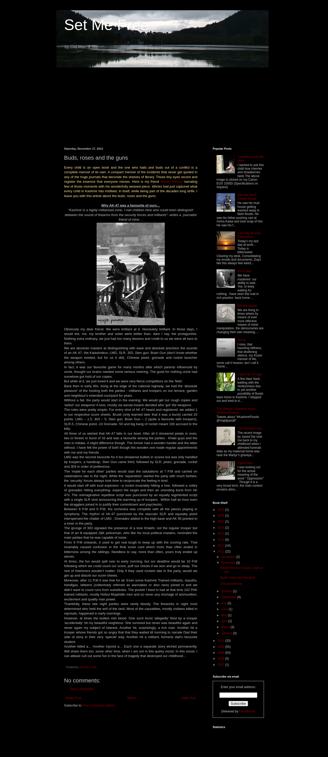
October (227, 591)
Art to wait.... (246, 271)
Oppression (245, 463)
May (224, 615)
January (227, 633)
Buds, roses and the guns (237, 577)
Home (131, 698)
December (228, 557)
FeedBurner (247, 711)
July (224, 603)
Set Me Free (106, 24)
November (228, 563)
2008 (221, 658)
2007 (221, 665)
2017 (221, 521)
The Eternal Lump (250, 428)
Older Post (188, 698)
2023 (221, 510)
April (224, 621)
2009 (221, 652)
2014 (221, 539)
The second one (231, 584)
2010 (221, 647)
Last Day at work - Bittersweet (250, 235)
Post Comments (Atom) (99, 705)
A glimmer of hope (250, 374)
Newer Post (73, 698)
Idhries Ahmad (171, 181)
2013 (221, 545)
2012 (221, 551)
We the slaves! (248, 306)
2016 (221, 527)
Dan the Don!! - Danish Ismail (248, 196)
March (226, 627)
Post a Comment (81, 689)
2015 (221, 533)
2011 (221, 640)
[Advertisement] (164, 103)
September (229, 597)
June (225, 609)
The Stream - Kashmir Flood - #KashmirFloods (237, 410)
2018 (221, 515)
